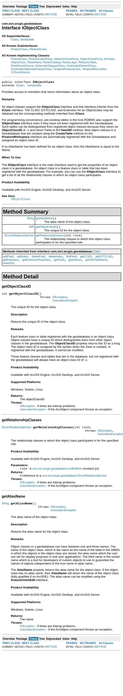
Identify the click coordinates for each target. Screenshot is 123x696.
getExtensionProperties (36, 265)
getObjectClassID (46, 230)
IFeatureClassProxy (40, 59)
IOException (59, 304)
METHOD (51, 14)
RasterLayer (69, 62)
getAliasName (44, 221)
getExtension (11, 265)
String (30, 220)
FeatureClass (19, 59)
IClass (14, 39)
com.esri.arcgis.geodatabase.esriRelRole (57, 478)
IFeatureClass (19, 49)
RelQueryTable (87, 62)
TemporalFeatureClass (67, 69)
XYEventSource (20, 72)
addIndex (22, 261)
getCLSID (86, 261)
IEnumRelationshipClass (19, 239)
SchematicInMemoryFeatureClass (31, 69)
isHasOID (8, 268)
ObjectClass (18, 62)
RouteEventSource (22, 65)
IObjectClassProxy (91, 59)
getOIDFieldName (96, 265)
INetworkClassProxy (66, 59)
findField (71, 261)
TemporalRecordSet (94, 69)
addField (8, 261)
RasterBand (34, 62)
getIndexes (75, 265)
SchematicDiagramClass (50, 65)
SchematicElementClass (81, 65)
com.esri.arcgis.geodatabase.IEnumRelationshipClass (74, 485)
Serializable (27, 39)
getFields (59, 265)
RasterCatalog (51, 62)
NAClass (109, 59)
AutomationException (65, 308)
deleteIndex (56, 261)
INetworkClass (38, 49)
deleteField (38, 261)
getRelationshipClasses (50, 239)
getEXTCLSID (103, 261)
